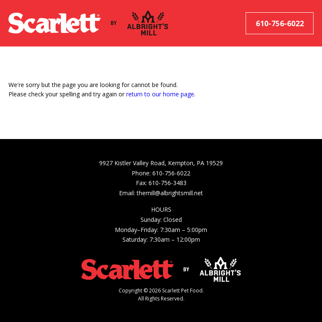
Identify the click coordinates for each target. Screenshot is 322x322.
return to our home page (160, 94)
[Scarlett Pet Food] (54, 23)
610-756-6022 (280, 23)
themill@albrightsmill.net (170, 193)
